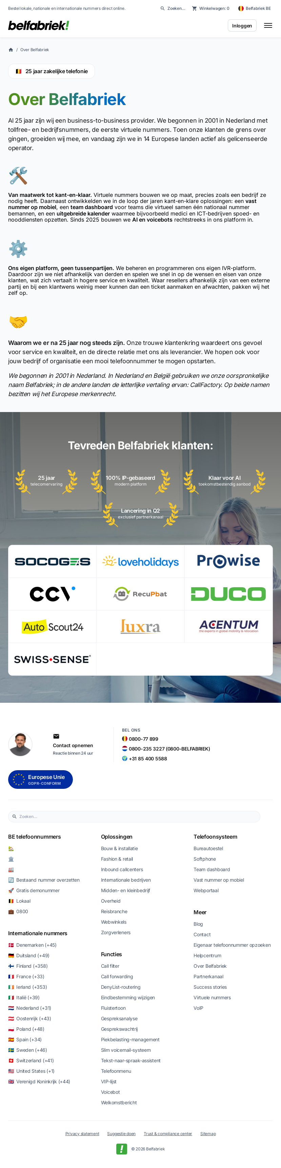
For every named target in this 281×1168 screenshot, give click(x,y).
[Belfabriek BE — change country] (254, 8)
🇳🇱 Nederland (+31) (29, 1008)
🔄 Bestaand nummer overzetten (44, 880)
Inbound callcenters (122, 869)
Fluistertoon (113, 1008)
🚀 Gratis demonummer (33, 890)
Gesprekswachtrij (119, 1029)
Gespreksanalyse (119, 1018)
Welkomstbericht (119, 1102)
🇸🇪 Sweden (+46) (27, 1050)
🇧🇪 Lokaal (19, 901)
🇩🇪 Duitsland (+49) (28, 955)
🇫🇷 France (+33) (26, 976)
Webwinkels (113, 922)
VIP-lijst (109, 1081)
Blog (198, 924)
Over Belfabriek (34, 49)
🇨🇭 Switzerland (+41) (31, 1060)
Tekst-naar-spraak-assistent (131, 1060)
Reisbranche (114, 911)
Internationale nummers (37, 933)
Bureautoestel (208, 848)
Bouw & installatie (119, 848)
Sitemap (208, 1133)
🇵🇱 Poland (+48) (26, 1029)
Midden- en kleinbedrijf (125, 890)
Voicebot (110, 1092)
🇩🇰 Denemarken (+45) (32, 945)
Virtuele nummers (212, 997)
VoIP (198, 1008)
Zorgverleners (116, 932)
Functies (111, 954)
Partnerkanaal (208, 976)
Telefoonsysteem (215, 836)
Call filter (110, 966)
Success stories (210, 987)
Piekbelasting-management (130, 1039)
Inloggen (242, 25)
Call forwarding (117, 976)
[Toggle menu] (268, 25)
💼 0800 (18, 911)
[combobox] (138, 817)
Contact (202, 934)
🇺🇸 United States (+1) (31, 1071)
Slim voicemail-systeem (126, 1050)
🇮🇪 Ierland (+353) (27, 987)
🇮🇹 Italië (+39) (24, 997)
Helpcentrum (207, 955)
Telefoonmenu (116, 1071)
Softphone (205, 859)
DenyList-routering (121, 987)
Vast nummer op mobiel (219, 880)
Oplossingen (117, 836)
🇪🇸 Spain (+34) (25, 1039)
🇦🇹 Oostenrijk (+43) (29, 1018)
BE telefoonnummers (34, 836)
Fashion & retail (117, 859)
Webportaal (206, 890)
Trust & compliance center (168, 1133)
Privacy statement (82, 1133)
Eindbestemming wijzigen (128, 997)
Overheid (111, 901)
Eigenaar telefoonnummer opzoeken (232, 945)
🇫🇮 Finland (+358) (27, 966)
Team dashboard (212, 869)
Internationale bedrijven (126, 880)
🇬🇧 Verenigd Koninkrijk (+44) (39, 1081)
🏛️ (11, 859)
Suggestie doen (121, 1133)
